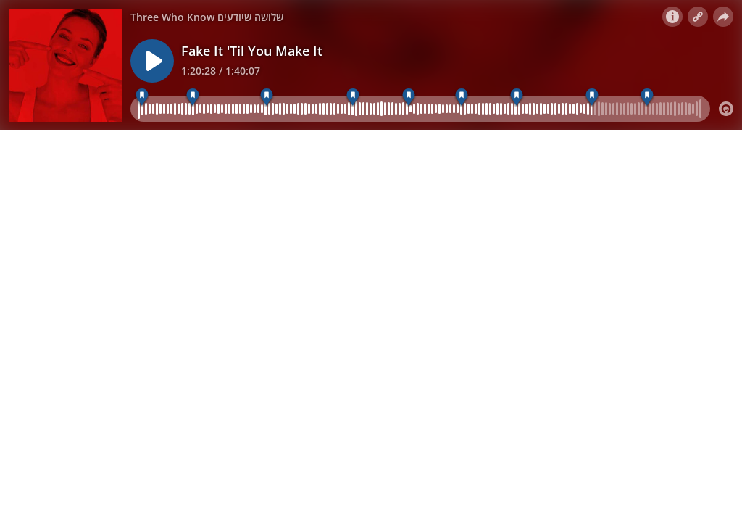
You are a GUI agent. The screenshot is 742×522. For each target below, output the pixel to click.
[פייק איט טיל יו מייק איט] (193, 97)
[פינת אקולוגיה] (591, 97)
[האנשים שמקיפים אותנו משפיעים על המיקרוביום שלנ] (141, 97)
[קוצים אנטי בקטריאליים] (462, 97)
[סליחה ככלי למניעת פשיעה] (516, 97)
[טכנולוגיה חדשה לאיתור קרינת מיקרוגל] (408, 97)
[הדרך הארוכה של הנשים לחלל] (266, 97)
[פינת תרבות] (647, 97)
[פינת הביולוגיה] (352, 97)
